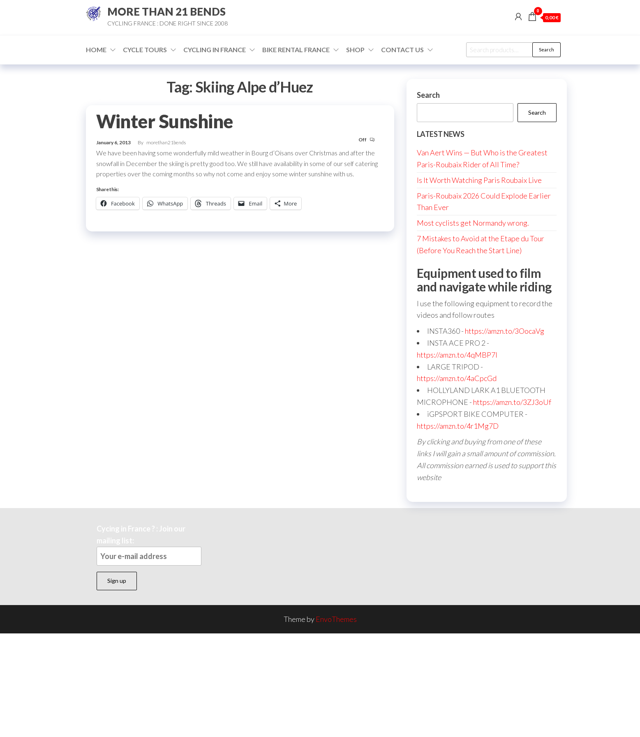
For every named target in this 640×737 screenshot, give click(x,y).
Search (546, 49)
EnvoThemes (336, 619)
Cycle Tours (145, 49)
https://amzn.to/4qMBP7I (457, 354)
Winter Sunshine (164, 121)
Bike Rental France (296, 49)
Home (96, 49)
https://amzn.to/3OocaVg (504, 330)
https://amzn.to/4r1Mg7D (458, 425)
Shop (355, 49)
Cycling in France (214, 49)
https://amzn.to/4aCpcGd (457, 378)
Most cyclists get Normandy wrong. (473, 222)
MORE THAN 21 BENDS (166, 11)
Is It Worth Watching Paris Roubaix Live (479, 180)
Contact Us (402, 49)
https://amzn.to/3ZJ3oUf (512, 402)
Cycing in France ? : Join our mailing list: (149, 545)
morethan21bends (166, 142)
